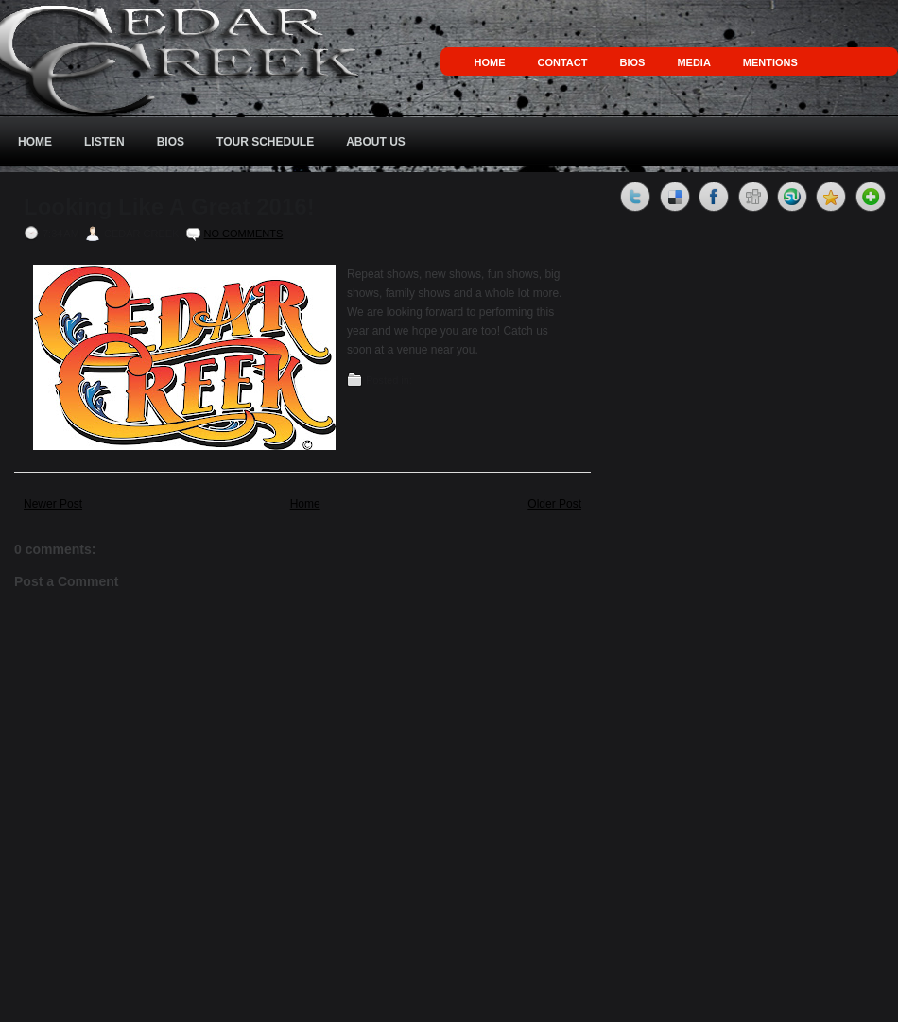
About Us (376, 141)
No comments (244, 233)
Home (490, 62)
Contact (563, 62)
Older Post (554, 504)
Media (693, 62)
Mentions (770, 62)
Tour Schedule (265, 141)
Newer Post (53, 504)
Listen (104, 141)
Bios (632, 62)
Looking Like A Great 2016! (169, 207)
